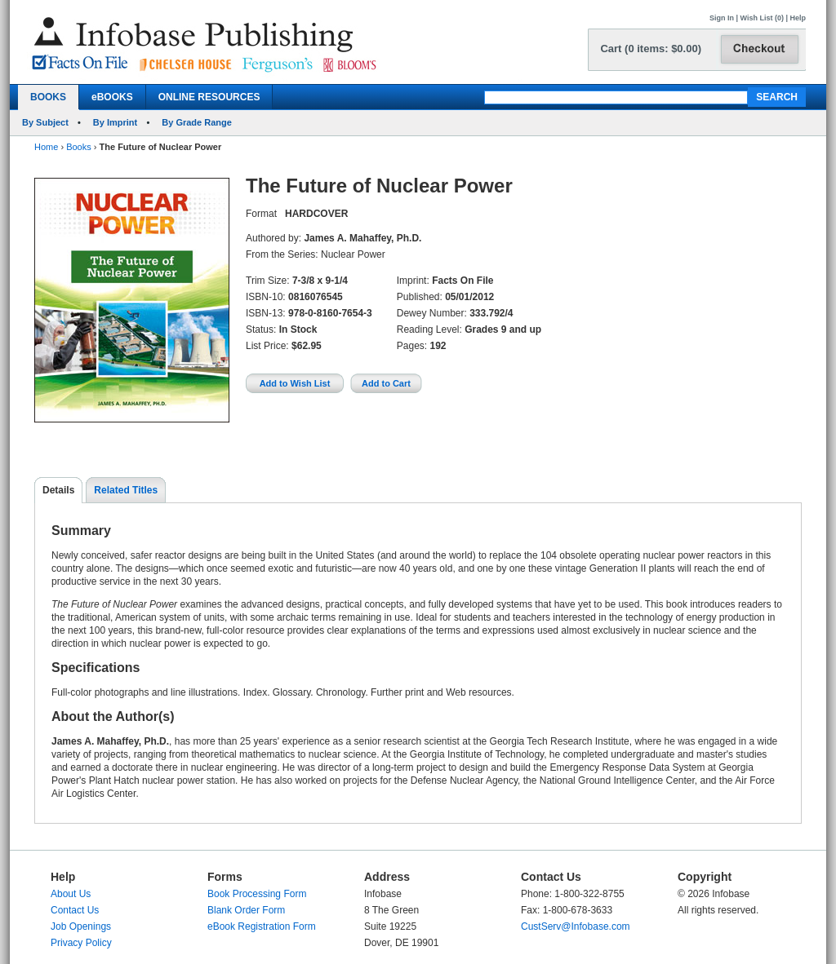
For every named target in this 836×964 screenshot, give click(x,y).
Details (58, 490)
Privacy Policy (81, 943)
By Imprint (115, 122)
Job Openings (81, 926)
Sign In (721, 18)
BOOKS (48, 97)
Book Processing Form (256, 894)
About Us (71, 894)
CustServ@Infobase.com (575, 926)
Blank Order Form (246, 910)
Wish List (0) (762, 18)
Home (46, 147)
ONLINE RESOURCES (209, 97)
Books (78, 147)
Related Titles (126, 490)
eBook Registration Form (261, 926)
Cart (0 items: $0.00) (650, 48)
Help (797, 18)
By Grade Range (197, 122)
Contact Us (75, 910)
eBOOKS (112, 97)
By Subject (45, 122)
